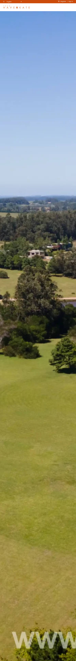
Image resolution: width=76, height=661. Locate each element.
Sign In (70, 1)
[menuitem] (14, 1)
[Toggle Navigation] (71, 7)
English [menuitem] (9, 2)
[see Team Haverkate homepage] (16, 7)
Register (62, 1)
